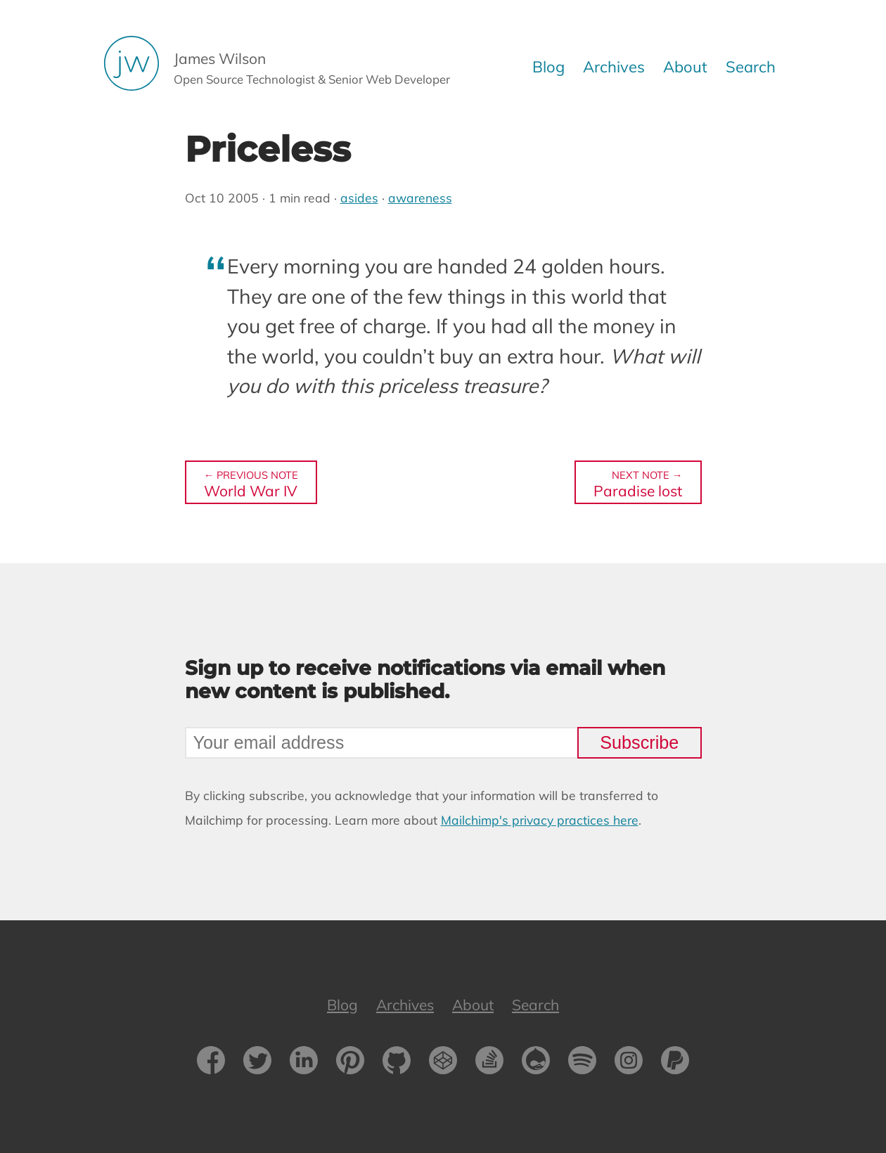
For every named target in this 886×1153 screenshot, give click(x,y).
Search (751, 67)
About (685, 67)
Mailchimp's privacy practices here (539, 819)
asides (359, 197)
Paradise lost (637, 483)
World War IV (251, 483)
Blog (548, 67)
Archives (614, 67)
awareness (420, 197)
